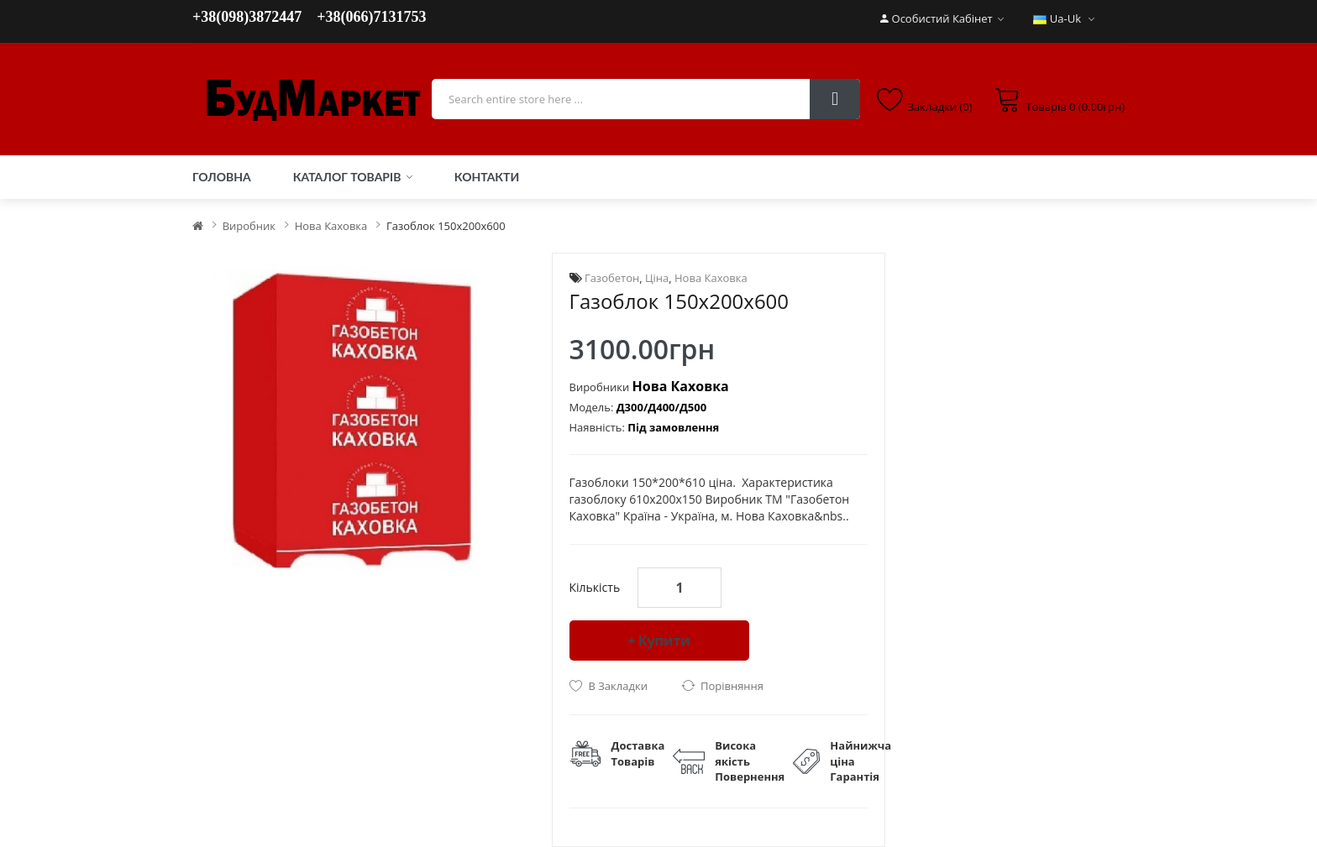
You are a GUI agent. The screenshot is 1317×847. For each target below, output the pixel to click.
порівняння (731, 685)
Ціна (657, 277)
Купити (664, 640)
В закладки (618, 685)
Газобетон (612, 277)
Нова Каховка (331, 225)
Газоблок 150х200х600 (446, 225)
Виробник (249, 225)
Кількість (595, 587)
